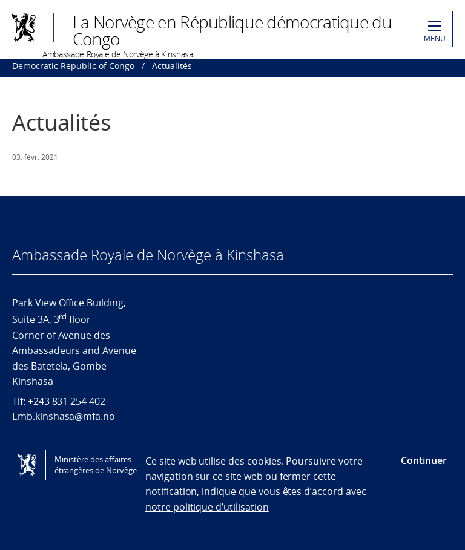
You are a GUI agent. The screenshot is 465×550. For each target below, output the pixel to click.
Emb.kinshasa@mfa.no (63, 416)
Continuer (424, 460)
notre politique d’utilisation (207, 507)
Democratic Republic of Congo (73, 65)
